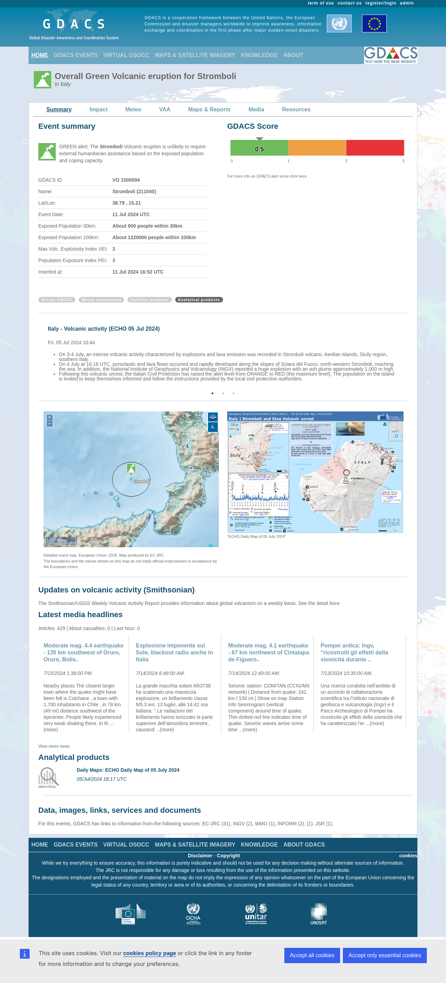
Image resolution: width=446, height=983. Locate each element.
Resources (296, 109)
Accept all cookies (312, 955)
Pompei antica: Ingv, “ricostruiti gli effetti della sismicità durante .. (354, 652)
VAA (165, 109)
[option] (225, 353)
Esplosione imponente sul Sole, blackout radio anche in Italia (174, 652)
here (303, 176)
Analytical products (199, 300)
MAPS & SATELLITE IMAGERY (195, 55)
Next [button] (408, 352)
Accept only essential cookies (384, 955)
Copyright (228, 855)
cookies (408, 855)
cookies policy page (149, 953)
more (53, 746)
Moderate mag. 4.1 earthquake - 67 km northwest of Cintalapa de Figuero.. (268, 652)
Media (256, 109)
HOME (39, 55)
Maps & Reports (209, 109)
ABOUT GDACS (304, 845)
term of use (321, 3)
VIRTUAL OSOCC (126, 55)
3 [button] (233, 393)
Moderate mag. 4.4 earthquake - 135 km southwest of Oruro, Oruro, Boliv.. (83, 652)
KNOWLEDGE (259, 55)
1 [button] (212, 393)
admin (407, 3)
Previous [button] (37, 352)
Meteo (133, 109)
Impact (99, 109)
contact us (350, 3)
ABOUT (293, 55)
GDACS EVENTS (76, 55)
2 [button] (223, 393)
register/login (380, 3)
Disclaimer (200, 855)
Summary (59, 109)
